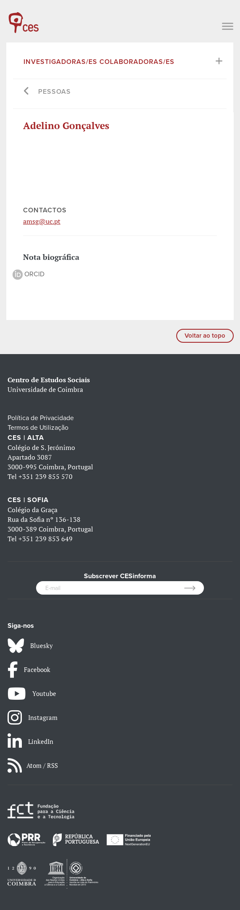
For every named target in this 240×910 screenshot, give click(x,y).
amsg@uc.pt (41, 221)
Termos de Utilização (38, 427)
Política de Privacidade (41, 418)
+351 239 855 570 (45, 476)
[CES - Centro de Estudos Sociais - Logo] (23, 18)
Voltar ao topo (205, 335)
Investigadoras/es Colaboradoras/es (99, 62)
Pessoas (54, 91)
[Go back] (26, 91)
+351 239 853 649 (45, 538)
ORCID (28, 274)
